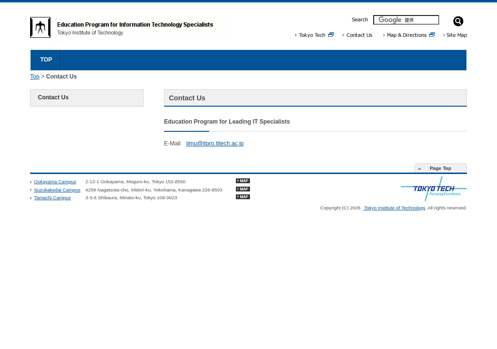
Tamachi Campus (52, 197)
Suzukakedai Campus (57, 189)
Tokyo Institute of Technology (394, 207)
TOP (46, 59)
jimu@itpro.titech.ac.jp (215, 143)
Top (34, 76)
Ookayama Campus (55, 181)
